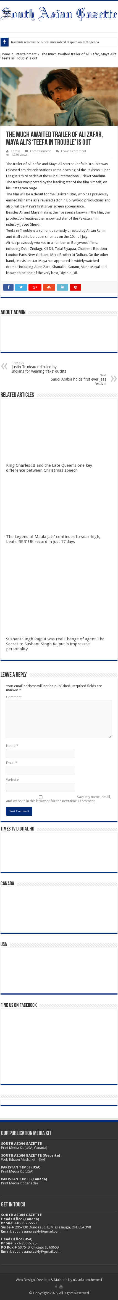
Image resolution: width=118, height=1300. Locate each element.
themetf (96, 1280)
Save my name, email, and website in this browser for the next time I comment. (58, 799)
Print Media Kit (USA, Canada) (24, 1148)
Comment (14, 697)
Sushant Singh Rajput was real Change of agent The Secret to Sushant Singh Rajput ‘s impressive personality (55, 644)
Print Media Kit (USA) (17, 1171)
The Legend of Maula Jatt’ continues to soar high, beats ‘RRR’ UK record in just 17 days (53, 539)
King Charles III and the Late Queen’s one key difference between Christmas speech (49, 468)
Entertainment (25, 54)
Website (12, 780)
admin (15, 151)
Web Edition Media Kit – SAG (23, 1159)
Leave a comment (73, 151)
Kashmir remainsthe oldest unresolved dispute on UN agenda (55, 42)
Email (11, 763)
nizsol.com (81, 1280)
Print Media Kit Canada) (19, 1183)
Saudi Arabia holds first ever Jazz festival (78, 379)
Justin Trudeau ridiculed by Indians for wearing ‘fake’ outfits (40, 367)
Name (12, 746)
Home (5, 54)
